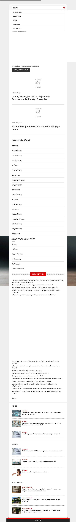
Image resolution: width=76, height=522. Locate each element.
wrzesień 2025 (17, 155)
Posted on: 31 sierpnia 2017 (19, 31)
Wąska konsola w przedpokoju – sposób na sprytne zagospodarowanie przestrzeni (41, 490)
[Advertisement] (38, 48)
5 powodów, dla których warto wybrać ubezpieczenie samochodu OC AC (36, 388)
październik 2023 (18, 219)
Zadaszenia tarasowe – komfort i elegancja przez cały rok (32, 381)
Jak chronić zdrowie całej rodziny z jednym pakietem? (30, 373)
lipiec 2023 (16, 233)
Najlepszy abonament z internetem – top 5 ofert (28, 376)
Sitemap (14, 398)
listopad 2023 (17, 214)
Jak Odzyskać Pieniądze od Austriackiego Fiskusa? (41, 434)
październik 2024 (18, 180)
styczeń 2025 (16, 175)
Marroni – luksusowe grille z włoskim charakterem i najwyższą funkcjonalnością (41, 511)
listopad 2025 (17, 151)
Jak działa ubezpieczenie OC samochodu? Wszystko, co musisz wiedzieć (42, 413)
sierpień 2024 (17, 185)
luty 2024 (15, 209)
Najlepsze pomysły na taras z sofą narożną (26, 370)
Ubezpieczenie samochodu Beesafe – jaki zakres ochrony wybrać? (35, 287)
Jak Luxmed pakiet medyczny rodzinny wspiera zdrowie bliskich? (34, 295)
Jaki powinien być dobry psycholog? (35, 472)
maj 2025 (15, 165)
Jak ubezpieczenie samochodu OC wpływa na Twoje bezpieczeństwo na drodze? (41, 424)
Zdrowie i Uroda (17, 12)
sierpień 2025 (17, 160)
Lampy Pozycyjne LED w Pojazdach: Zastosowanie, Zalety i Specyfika (31, 98)
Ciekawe (15, 8)
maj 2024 (15, 199)
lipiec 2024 (16, 190)
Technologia (16, 24)
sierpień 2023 (17, 229)
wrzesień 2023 (17, 224)
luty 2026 (15, 146)
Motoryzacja (17, 16)
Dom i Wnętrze (17, 29)
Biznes (15, 20)
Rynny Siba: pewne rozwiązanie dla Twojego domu (36, 128)
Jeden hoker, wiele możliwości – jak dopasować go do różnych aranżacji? (37, 378)
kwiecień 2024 (17, 204)
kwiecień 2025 (17, 170)
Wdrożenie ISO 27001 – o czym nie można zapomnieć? (42, 451)
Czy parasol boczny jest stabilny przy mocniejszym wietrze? (32, 285)
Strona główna (16, 66)
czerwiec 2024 (17, 194)
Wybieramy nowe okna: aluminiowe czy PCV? (39, 461)
